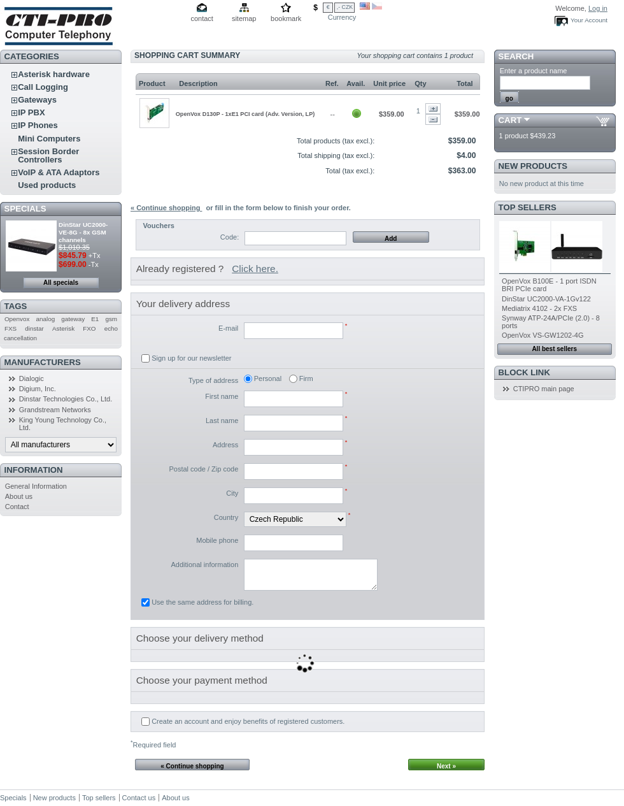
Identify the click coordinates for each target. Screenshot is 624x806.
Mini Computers (49, 138)
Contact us (139, 798)
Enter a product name (533, 71)
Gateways (37, 99)
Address (225, 445)
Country (226, 517)
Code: (229, 237)
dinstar (34, 328)
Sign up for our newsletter (191, 358)
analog (45, 318)
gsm (111, 318)
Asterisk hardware (54, 74)
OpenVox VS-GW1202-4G (542, 335)
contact (201, 18)
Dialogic (31, 378)
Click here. (255, 268)
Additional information (204, 564)
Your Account (589, 20)
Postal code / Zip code (203, 469)
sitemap (244, 18)
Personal (267, 378)
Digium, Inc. (37, 388)
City (232, 493)
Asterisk (63, 328)
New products (533, 166)
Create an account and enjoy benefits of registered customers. (248, 721)
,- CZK (345, 7)
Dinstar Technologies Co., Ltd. (66, 399)
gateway (73, 318)
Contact (17, 506)
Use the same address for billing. (202, 602)
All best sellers (554, 348)
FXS (10, 328)
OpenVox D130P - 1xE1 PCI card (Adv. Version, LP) (245, 114)
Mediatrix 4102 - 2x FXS (539, 308)
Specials (25, 208)
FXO (89, 328)
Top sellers (528, 207)
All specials (60, 282)
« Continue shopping (166, 208)
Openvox (17, 318)
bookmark (286, 18)
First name (221, 396)
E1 (95, 318)
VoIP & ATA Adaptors (58, 172)
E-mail (228, 328)
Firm (306, 378)
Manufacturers (42, 362)
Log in (597, 8)
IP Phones (38, 125)
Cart (510, 120)
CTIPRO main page (543, 388)
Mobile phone (217, 540)
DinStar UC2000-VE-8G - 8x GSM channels (83, 232)
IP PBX (31, 112)
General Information (36, 486)
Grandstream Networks (55, 410)
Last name (222, 420)
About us (18, 496)
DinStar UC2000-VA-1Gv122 (546, 299)
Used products (47, 185)
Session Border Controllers (48, 155)
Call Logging (43, 87)
